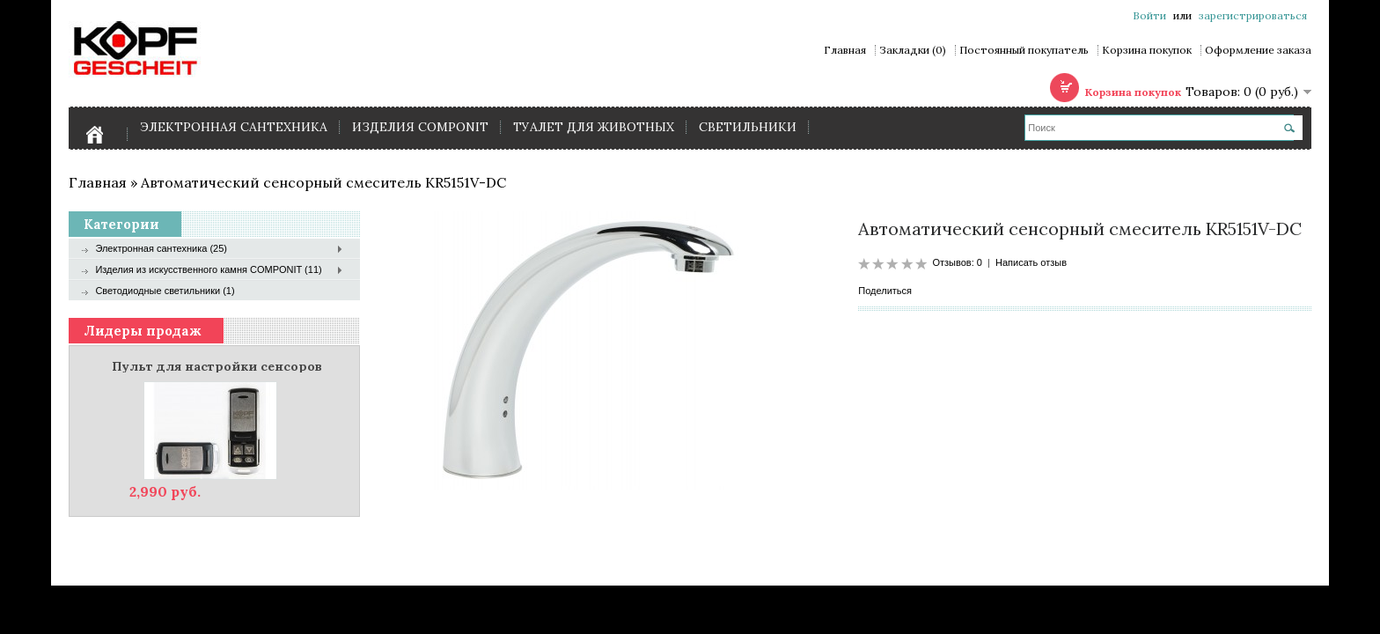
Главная (845, 50)
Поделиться (885, 290)
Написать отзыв (1031, 262)
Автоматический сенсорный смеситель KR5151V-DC (323, 182)
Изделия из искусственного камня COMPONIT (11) (208, 269)
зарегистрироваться (1253, 15)
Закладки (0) (912, 50)
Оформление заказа (1258, 50)
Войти (1149, 15)
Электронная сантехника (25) (161, 248)
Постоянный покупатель (1024, 50)
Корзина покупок (1147, 50)
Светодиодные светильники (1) (164, 290)
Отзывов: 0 (956, 262)
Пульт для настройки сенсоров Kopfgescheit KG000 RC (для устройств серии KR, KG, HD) (217, 365)
